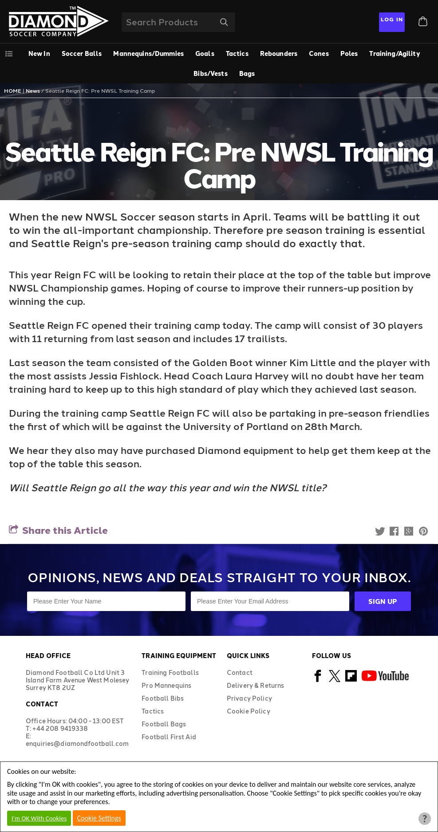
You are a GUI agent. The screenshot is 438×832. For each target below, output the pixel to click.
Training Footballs (170, 672)
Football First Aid (169, 737)
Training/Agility (394, 53)
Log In (392, 19)
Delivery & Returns (255, 685)
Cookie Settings (99, 818)
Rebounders (278, 53)
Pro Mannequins (166, 685)
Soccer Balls (82, 53)
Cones (319, 53)
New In (39, 53)
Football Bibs (163, 698)
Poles (349, 53)
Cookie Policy (248, 711)
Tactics (237, 53)
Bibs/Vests (210, 73)
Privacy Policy (249, 698)
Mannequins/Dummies (148, 53)
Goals (204, 53)
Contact (240, 672)
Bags (247, 73)
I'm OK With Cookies (39, 818)
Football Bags (164, 724)
